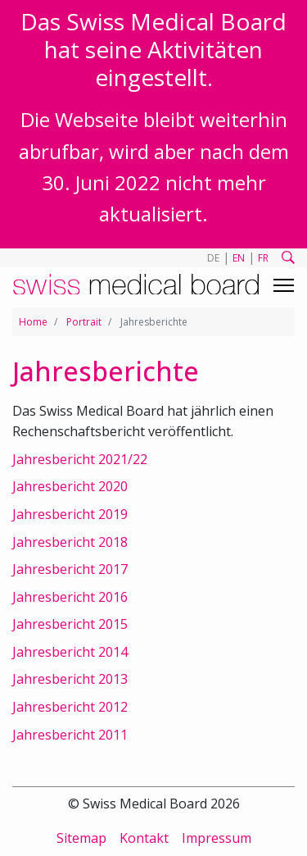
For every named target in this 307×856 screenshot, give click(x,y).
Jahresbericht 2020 (70, 486)
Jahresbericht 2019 (70, 514)
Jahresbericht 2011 (70, 735)
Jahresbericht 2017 (70, 569)
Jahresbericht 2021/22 (79, 459)
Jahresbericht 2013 (70, 679)
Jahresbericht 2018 (70, 542)
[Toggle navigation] (283, 285)
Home (33, 322)
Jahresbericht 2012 (70, 707)
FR (263, 258)
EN (239, 258)
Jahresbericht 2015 (70, 624)
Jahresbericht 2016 (70, 597)
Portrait (84, 322)
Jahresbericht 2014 (70, 652)
